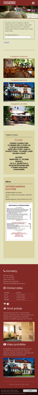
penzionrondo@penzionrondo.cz (14, 283)
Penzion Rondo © (15, 384)
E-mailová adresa (12, 35)
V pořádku (30, 390)
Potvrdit (6, 42)
